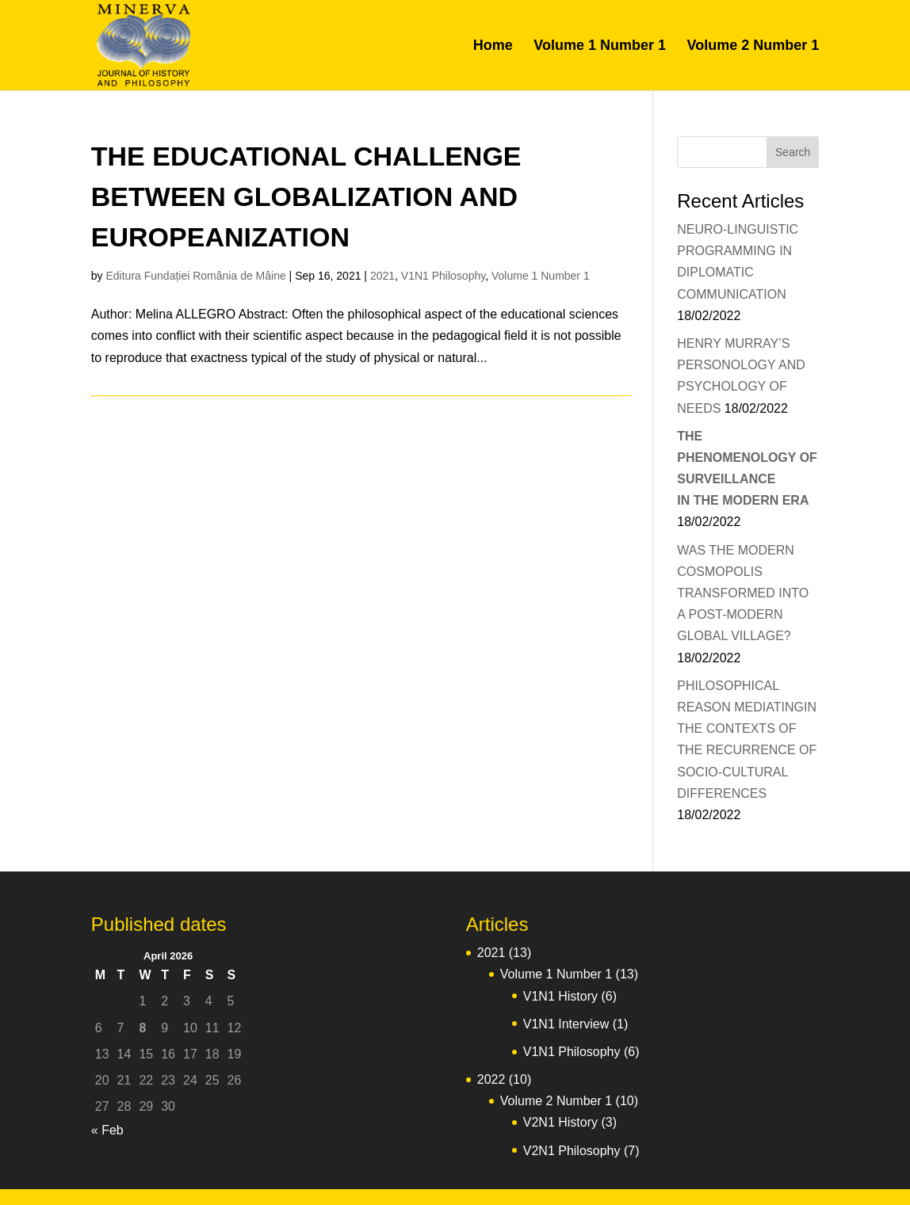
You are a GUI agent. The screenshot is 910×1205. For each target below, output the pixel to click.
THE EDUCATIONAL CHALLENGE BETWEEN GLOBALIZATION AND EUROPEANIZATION (306, 196)
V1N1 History (560, 996)
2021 (382, 275)
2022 (491, 1079)
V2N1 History (560, 1122)
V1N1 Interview (566, 1024)
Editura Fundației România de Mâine (195, 275)
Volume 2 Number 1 (752, 46)
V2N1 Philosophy (572, 1150)
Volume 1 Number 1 (599, 46)
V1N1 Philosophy (443, 275)
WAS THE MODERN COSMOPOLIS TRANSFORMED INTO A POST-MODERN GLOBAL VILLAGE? (743, 593)
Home (493, 46)
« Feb (107, 1130)
